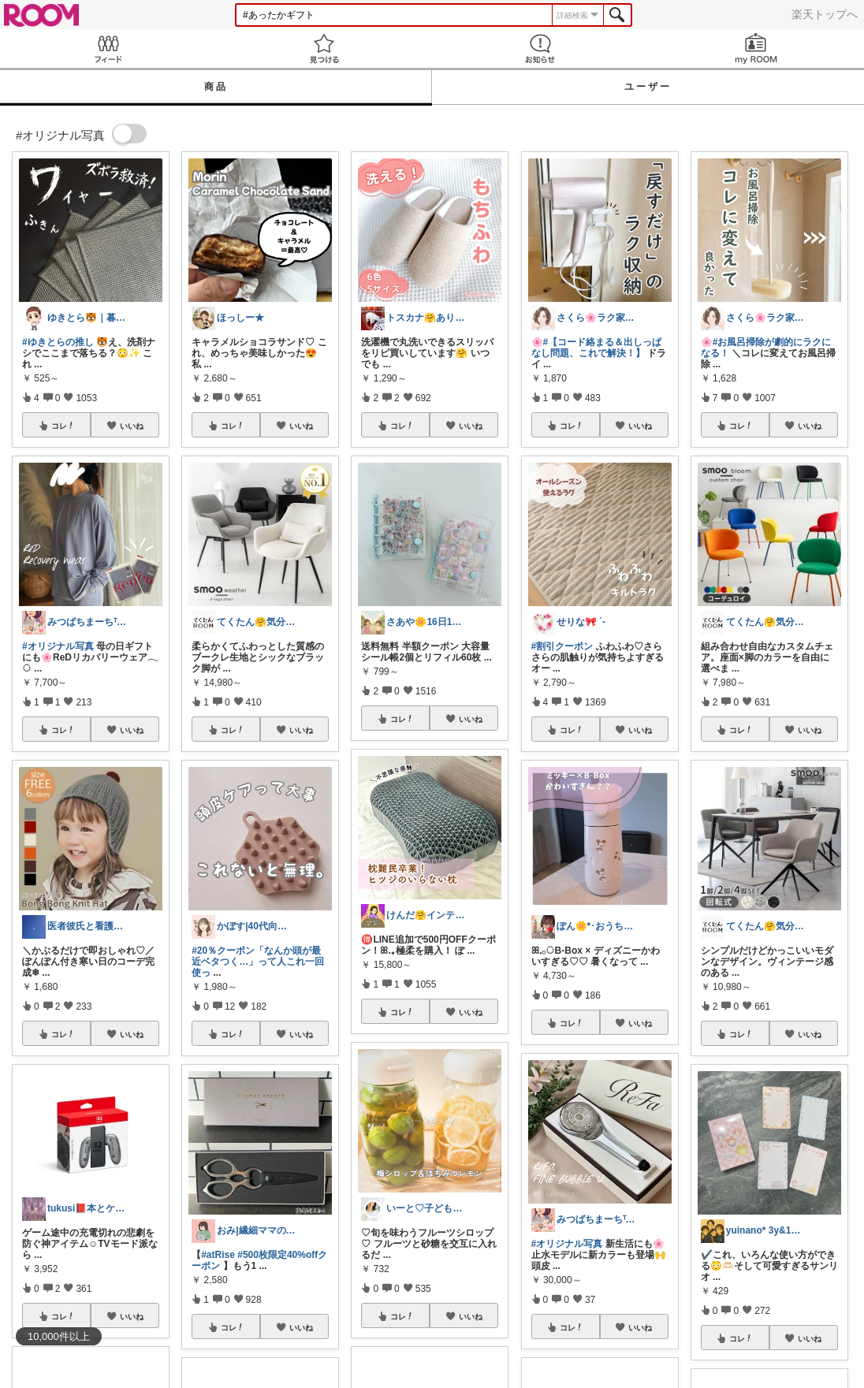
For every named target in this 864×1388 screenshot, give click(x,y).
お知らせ (540, 48)
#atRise (218, 1254)
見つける (324, 48)
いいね (131, 426)
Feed (108, 48)
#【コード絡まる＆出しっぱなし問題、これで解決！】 (596, 348)
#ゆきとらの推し (58, 342)
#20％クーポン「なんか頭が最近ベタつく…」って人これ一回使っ (258, 961)
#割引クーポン (562, 646)
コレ (63, 426)
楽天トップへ (824, 14)
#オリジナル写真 (58, 646)
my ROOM (756, 48)
